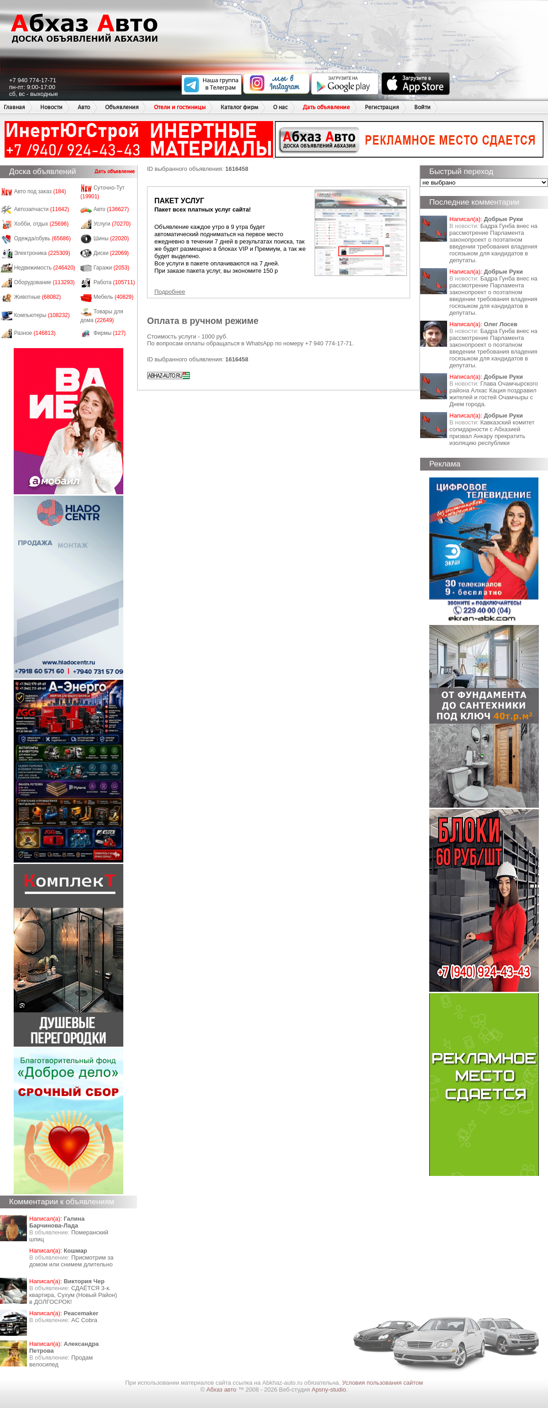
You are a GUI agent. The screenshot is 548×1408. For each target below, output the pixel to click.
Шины (111, 238)
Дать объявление (326, 107)
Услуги (112, 224)
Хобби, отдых (41, 224)
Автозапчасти (41, 209)
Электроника (42, 253)
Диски (111, 253)
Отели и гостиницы (180, 107)
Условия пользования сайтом (382, 1382)
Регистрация (382, 107)
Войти (422, 107)
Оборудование (44, 282)
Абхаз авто (222, 1389)
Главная (14, 107)
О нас (280, 107)
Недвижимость (44, 268)
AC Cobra (84, 1320)
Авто (84, 107)
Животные (37, 297)
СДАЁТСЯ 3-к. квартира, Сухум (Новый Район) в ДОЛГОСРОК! (73, 1295)
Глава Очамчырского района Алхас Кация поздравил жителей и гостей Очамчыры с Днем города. (493, 394)
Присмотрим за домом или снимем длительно (71, 1261)
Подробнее (169, 291)
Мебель (114, 297)
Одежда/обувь (42, 238)
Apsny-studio (328, 1389)
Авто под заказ (40, 191)
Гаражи (112, 268)
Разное (35, 333)
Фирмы (110, 333)
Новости (51, 107)
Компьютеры (42, 315)
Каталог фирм (239, 107)
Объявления (122, 107)
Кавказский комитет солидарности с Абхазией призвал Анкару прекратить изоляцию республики (491, 432)
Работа (114, 282)
